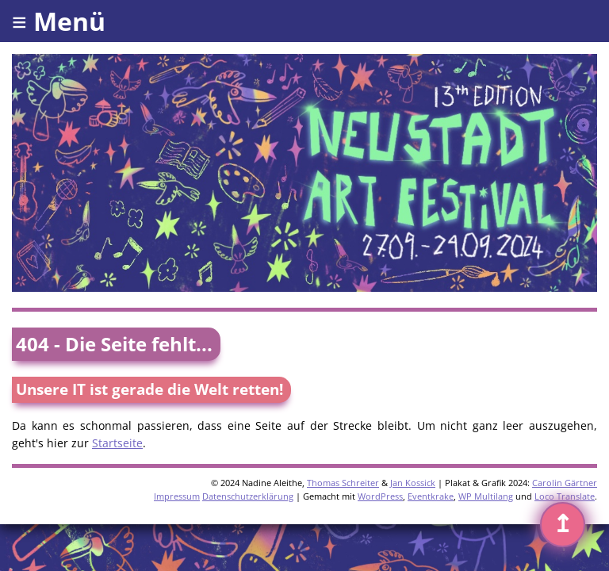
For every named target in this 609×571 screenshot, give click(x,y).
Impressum (177, 496)
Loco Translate (564, 496)
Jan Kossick (412, 483)
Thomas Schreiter (343, 483)
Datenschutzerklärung (247, 496)
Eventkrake (431, 496)
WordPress (380, 496)
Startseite (117, 442)
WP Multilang (485, 496)
